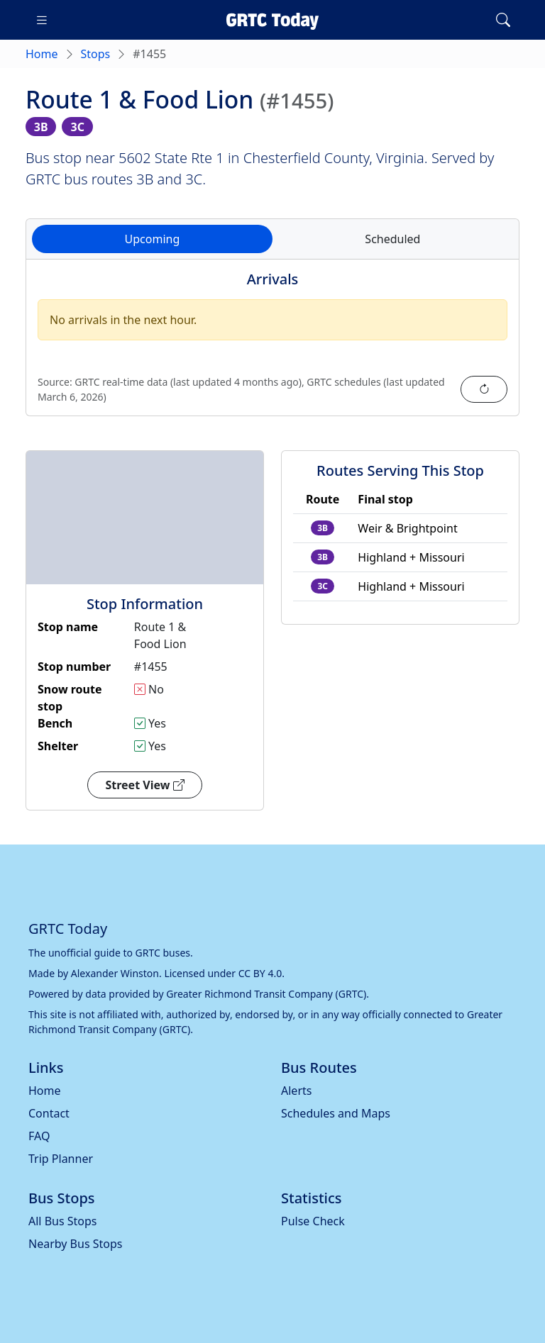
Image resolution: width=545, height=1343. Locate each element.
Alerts (296, 1090)
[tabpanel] (272, 346)
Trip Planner (60, 1158)
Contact (49, 1113)
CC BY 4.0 (260, 973)
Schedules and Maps (335, 1113)
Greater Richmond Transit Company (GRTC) (266, 994)
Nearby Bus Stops (75, 1244)
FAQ (39, 1136)
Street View (144, 785)
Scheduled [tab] (392, 239)
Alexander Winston (115, 973)
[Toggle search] (503, 20)
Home (42, 54)
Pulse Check (313, 1221)
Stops (96, 54)
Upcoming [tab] (152, 239)
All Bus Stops (62, 1221)
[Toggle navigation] (42, 20)
